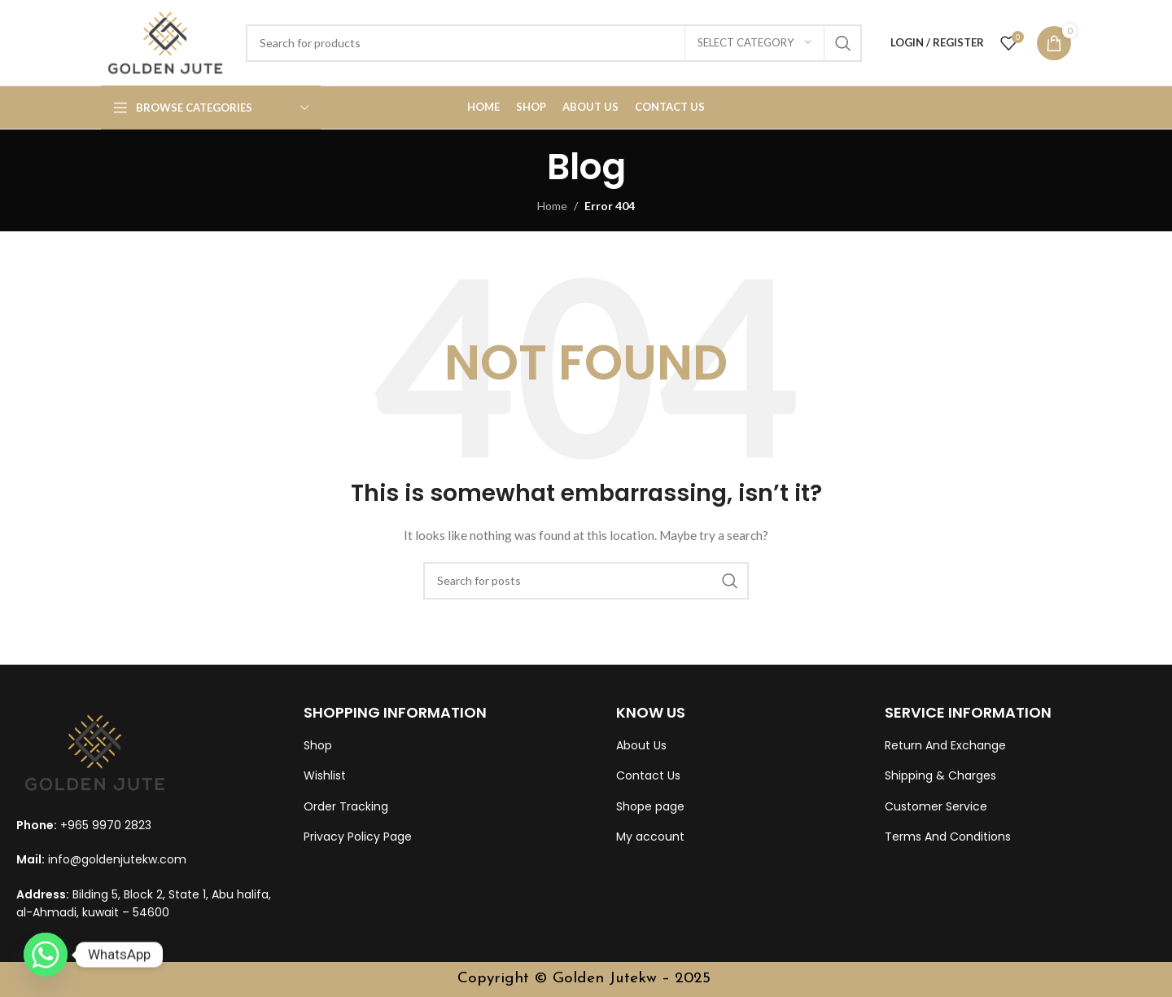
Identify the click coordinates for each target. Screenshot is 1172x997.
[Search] (554, 43)
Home (552, 206)
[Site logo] (165, 41)
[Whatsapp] (46, 955)
